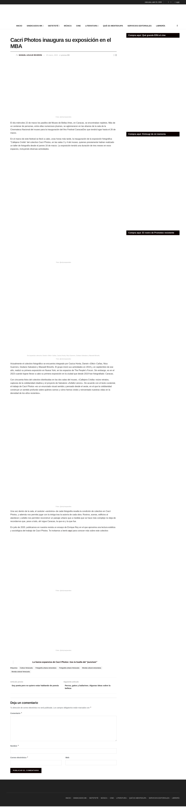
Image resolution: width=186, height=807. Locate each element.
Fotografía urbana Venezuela (69, 668)
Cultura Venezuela (26, 668)
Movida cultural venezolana (91, 668)
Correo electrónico (19, 758)
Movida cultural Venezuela (21, 672)
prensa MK (65, 55)
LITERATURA (91, 26)
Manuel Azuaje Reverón (30, 55)
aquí (70, 531)
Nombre (14, 746)
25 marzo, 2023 (52, 55)
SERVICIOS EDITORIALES (139, 26)
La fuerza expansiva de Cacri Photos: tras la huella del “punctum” (64, 662)
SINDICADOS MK (34, 26)
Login (177, 2)
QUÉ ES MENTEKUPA (113, 26)
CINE (78, 26)
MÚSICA (68, 26)
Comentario (16, 713)
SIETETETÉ (53, 26)
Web (67, 758)
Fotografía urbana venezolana (46, 668)
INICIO (19, 26)
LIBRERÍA (160, 26)
